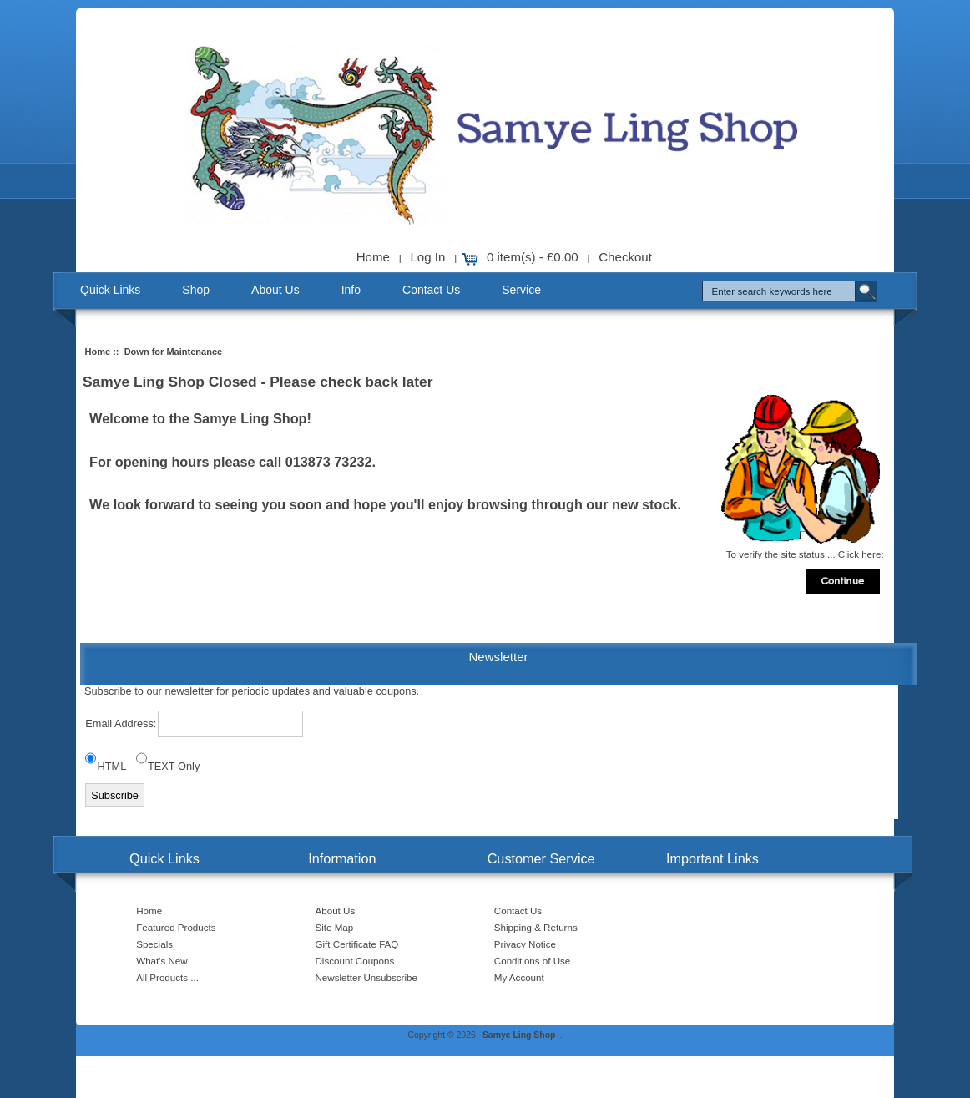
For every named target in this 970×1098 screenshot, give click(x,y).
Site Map (335, 927)
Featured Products (175, 927)
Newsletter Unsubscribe (366, 977)
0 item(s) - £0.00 (532, 257)
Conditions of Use (532, 960)
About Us (275, 289)
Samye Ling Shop (519, 1035)
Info (351, 289)
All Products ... (167, 977)
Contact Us (431, 289)
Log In (427, 257)
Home (373, 257)
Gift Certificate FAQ (357, 944)
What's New (161, 960)
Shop (196, 289)
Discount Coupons (355, 960)
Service (521, 289)
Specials (154, 944)
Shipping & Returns (536, 927)
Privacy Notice (525, 944)
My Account (519, 977)
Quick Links (110, 289)
